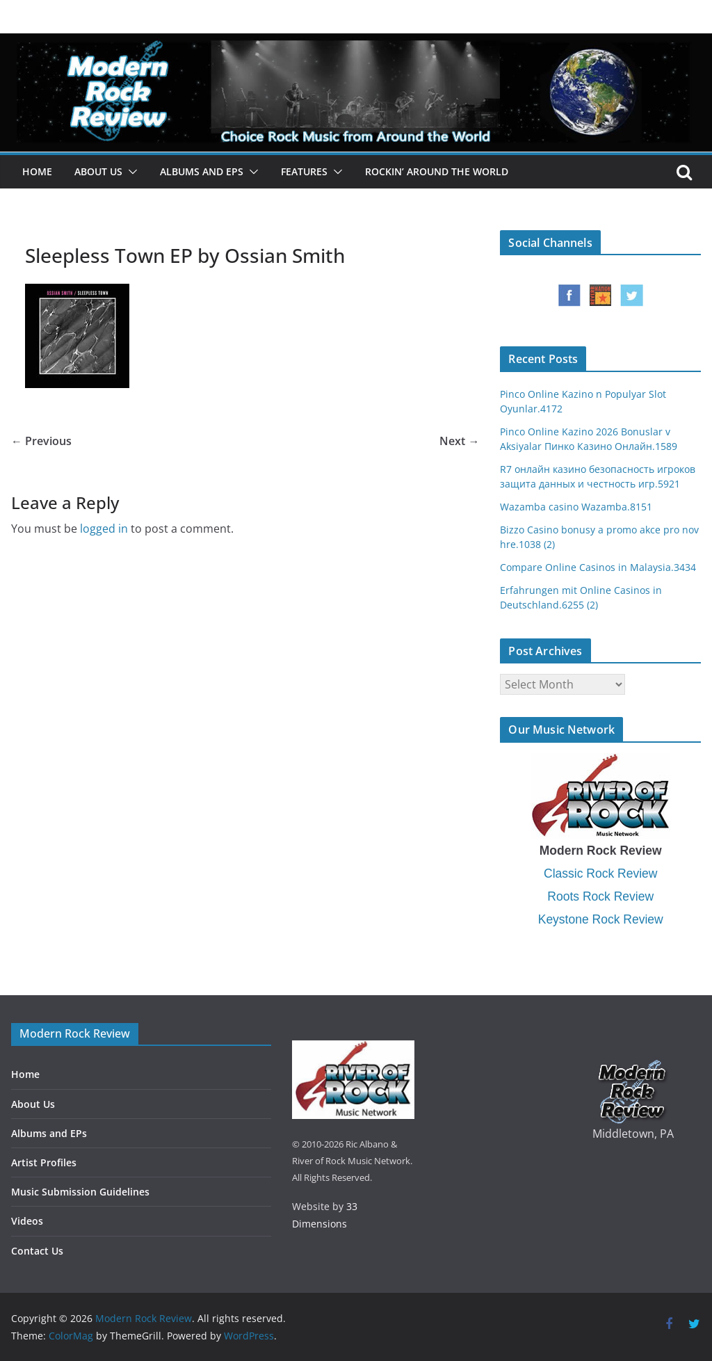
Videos (27, 1220)
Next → (459, 441)
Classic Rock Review (600, 873)
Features (304, 171)
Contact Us (37, 1250)
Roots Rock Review (600, 896)
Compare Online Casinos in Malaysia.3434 (598, 567)
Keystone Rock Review (600, 919)
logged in (104, 528)
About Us (98, 171)
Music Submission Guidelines (80, 1191)
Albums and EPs (201, 171)
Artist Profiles (43, 1162)
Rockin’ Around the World (436, 171)
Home (37, 171)
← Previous (41, 441)
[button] (130, 172)
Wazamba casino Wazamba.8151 (576, 506)
